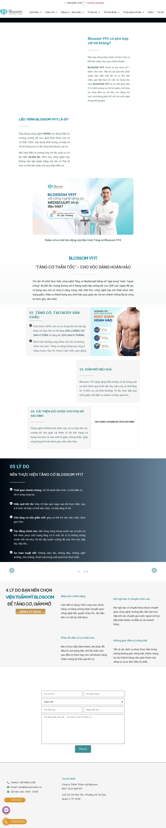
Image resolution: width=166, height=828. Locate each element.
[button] (83, 206)
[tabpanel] (83, 569)
